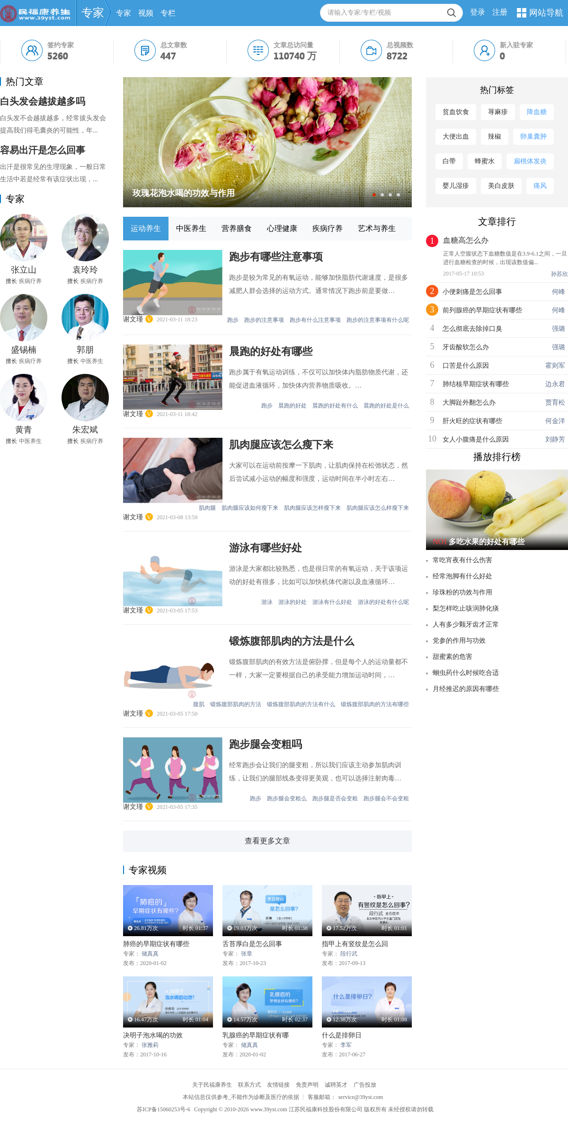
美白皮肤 (501, 185)
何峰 (558, 291)
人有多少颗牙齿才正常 (462, 624)
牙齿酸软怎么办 (466, 347)
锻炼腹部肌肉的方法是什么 (291, 641)
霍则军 (555, 365)
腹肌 (198, 704)
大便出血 (456, 136)
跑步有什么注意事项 (315, 320)
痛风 (540, 185)
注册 (499, 12)
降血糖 (537, 111)
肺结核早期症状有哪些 (476, 384)
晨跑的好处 (292, 405)
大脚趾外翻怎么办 (469, 402)
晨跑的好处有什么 (335, 405)
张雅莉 (150, 1045)
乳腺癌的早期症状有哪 (255, 1035)
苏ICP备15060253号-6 (163, 1109)
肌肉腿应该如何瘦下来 (250, 508)
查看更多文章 (267, 841)
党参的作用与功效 (456, 640)
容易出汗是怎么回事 (42, 150)
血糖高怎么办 (465, 240)
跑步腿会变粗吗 (265, 744)
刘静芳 (555, 439)
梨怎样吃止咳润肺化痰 (462, 608)
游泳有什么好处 (332, 602)
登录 (477, 12)
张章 (246, 953)
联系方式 (249, 1084)
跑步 (233, 320)
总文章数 (173, 45)
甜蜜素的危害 (449, 656)
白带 (449, 161)
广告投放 (365, 1084)
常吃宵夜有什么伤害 (459, 560)
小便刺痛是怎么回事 (472, 291)
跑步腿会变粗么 (287, 798)
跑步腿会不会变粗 (386, 798)
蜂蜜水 (485, 161)
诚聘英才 (336, 1084)
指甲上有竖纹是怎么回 (355, 944)
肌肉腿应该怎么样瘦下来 (377, 508)
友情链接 (278, 1084)
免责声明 (307, 1084)
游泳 (267, 602)
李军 (346, 1045)
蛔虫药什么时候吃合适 (462, 672)
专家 (92, 13)
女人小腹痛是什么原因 (476, 439)
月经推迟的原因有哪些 (462, 688)
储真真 (150, 953)
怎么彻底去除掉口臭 (472, 328)
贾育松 (555, 402)
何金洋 (555, 421)
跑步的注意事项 (264, 320)
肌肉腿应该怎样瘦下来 (312, 508)
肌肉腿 (207, 508)
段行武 (348, 953)
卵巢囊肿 (533, 136)
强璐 (558, 328)
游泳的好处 (292, 602)
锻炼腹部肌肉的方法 (235, 704)
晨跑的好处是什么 (386, 405)
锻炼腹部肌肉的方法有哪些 (375, 704)
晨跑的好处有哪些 (270, 351)
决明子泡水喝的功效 (153, 1035)
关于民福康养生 (212, 1084)
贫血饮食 (456, 111)
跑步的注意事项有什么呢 (377, 320)
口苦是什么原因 (466, 365)
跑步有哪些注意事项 (276, 257)
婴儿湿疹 (456, 185)
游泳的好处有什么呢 (383, 602)
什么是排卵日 (342, 1035)
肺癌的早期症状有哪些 (156, 944)
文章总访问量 (293, 45)
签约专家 (60, 45)
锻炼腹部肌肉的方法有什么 (301, 704)
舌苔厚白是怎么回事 (252, 944)
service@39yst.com (360, 1097)
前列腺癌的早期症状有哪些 (482, 310)
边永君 (555, 384)
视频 (145, 13)
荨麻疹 (498, 111)
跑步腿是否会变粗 (335, 798)
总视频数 (400, 45)
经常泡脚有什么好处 (459, 576)
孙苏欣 (559, 274)
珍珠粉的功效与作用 (459, 592)
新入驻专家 (516, 45)
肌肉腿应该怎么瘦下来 (281, 445)
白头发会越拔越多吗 (42, 101)
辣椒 (494, 136)
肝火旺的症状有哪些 (472, 421)
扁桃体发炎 (530, 161)
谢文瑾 (138, 319)
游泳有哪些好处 (265, 548)
